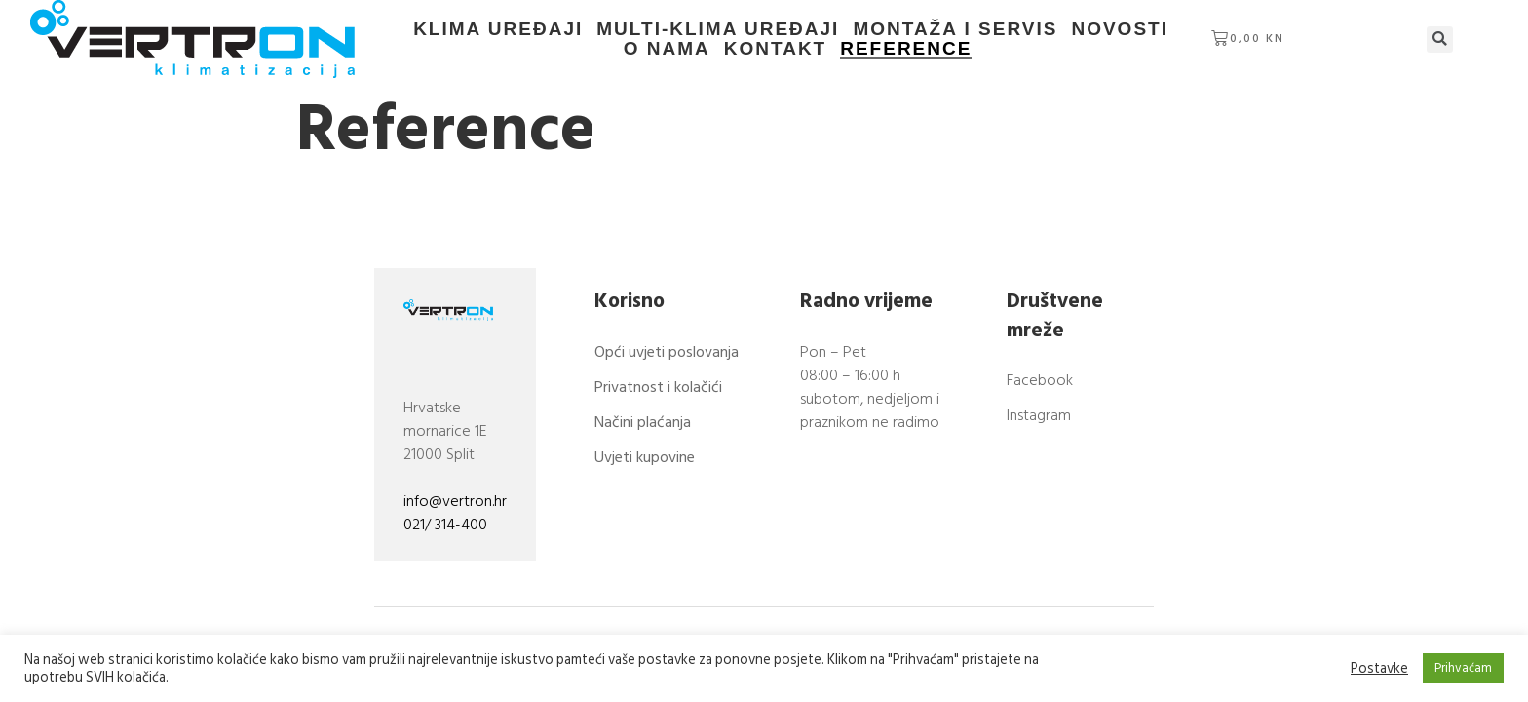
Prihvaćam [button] (1463, 668)
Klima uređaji (498, 29)
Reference (906, 48)
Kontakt (775, 48)
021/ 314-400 (445, 527)
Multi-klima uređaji (717, 29)
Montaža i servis (956, 29)
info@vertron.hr (455, 504)
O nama (1225, 29)
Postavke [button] (1379, 669)
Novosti (1120, 29)
